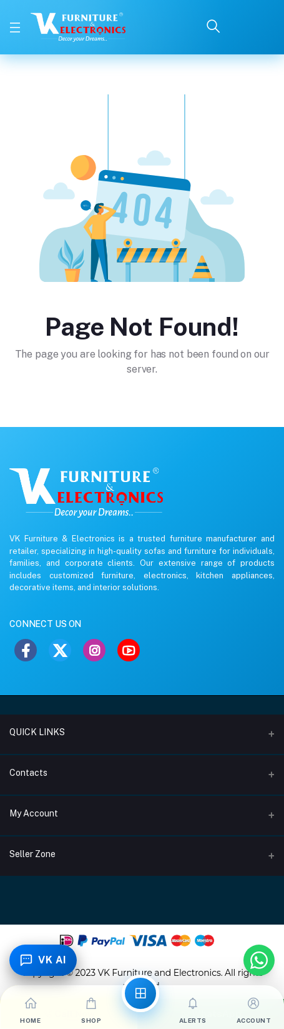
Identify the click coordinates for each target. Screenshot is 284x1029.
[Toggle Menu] (15, 27)
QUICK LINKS (37, 732)
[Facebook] (25, 650)
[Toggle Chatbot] (43, 960)
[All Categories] (140, 993)
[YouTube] (128, 650)
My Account (33, 813)
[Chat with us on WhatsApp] (259, 960)
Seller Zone (32, 854)
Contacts (28, 773)
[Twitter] (60, 650)
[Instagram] (94, 650)
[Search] (213, 27)
